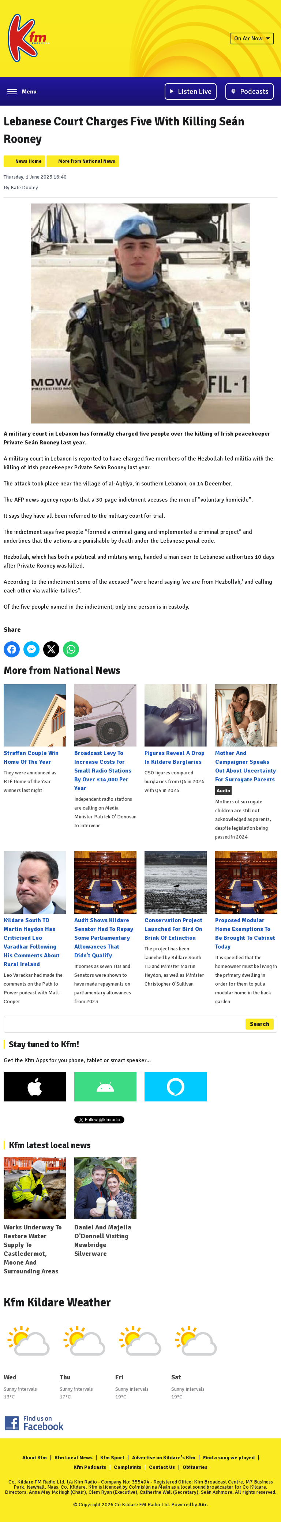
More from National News (86, 161)
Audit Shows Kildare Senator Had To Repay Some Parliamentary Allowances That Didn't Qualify (105, 905)
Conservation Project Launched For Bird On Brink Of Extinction (176, 896)
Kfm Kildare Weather (57, 1302)
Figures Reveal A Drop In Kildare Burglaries (176, 725)
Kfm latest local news (50, 1145)
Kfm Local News (74, 1458)
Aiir (202, 1504)
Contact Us (162, 1467)
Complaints (127, 1467)
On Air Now (252, 38)
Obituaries (195, 1467)
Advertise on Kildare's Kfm (163, 1458)
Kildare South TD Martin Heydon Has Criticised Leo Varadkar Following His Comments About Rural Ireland (35, 909)
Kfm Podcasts (90, 1467)
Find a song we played (229, 1458)
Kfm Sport (112, 1458)
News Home (28, 161)
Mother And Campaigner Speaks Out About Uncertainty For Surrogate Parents (246, 733)
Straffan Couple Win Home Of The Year (35, 725)
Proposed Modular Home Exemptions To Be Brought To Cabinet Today (246, 900)
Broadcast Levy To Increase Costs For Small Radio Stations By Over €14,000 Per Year (105, 738)
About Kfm (34, 1458)
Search (259, 1024)
